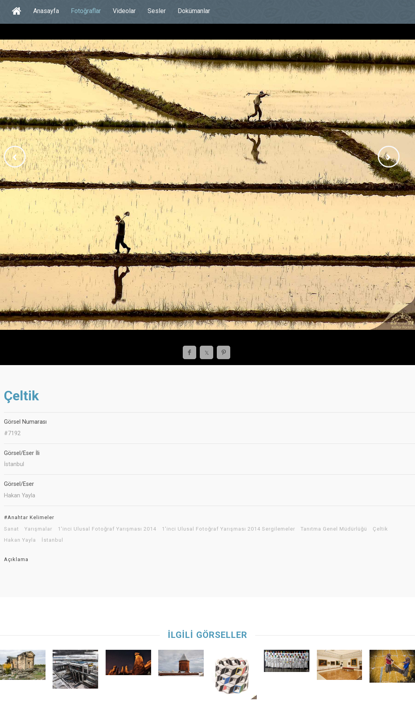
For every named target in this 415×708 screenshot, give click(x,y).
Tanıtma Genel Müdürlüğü (334, 529)
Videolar (124, 11)
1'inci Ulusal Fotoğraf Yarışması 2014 (107, 529)
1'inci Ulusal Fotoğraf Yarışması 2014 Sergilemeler (228, 529)
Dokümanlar (194, 11)
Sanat (11, 529)
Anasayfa (46, 11)
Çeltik (380, 529)
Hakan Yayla (20, 540)
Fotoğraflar (86, 11)
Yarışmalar (38, 529)
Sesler (157, 11)
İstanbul (52, 540)
